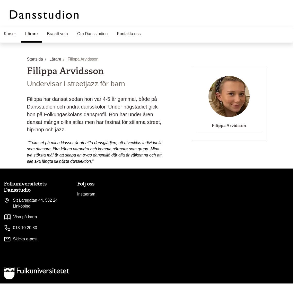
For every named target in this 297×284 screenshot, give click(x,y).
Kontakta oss (129, 34)
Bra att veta (57, 34)
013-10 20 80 (20, 227)
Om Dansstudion (92, 34)
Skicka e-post (25, 239)
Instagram (86, 194)
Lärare (33, 33)
